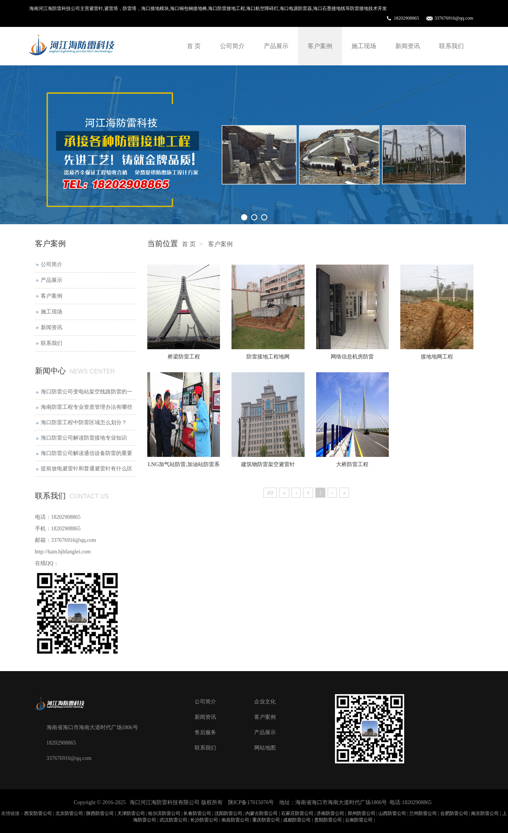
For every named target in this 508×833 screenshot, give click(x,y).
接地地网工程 (437, 357)
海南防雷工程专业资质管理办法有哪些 (86, 407)
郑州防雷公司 (361, 813)
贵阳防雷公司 (328, 820)
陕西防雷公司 (100, 813)
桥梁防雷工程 (184, 357)
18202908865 (406, 18)
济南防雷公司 (330, 813)
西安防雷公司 (38, 813)
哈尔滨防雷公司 (164, 813)
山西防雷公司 (392, 813)
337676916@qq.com (454, 18)
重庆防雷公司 (266, 820)
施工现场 (363, 46)
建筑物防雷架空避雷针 (268, 464)
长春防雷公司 (197, 813)
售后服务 (205, 732)
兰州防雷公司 (423, 813)
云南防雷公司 (359, 820)
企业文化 (265, 702)
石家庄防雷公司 (297, 813)
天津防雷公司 (131, 813)
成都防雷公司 (297, 820)
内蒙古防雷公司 (261, 813)
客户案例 (320, 46)
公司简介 (232, 46)
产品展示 (276, 46)
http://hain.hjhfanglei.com (63, 552)
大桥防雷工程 (352, 464)
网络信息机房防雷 (352, 357)
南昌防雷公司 (235, 820)
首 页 (194, 46)
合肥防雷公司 (454, 813)
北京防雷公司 (69, 813)
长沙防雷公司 (204, 820)
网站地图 (265, 748)
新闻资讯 (407, 46)
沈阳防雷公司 (228, 813)
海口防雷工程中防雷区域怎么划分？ (84, 422)
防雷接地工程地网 (268, 357)
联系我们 (451, 46)
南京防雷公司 (485, 813)
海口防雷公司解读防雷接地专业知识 (84, 438)
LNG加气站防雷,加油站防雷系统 (184, 466)
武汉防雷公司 (173, 820)
